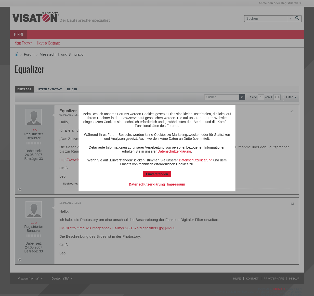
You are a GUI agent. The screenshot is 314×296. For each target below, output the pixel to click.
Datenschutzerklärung (174, 151)
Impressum (176, 184)
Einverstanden (157, 174)
